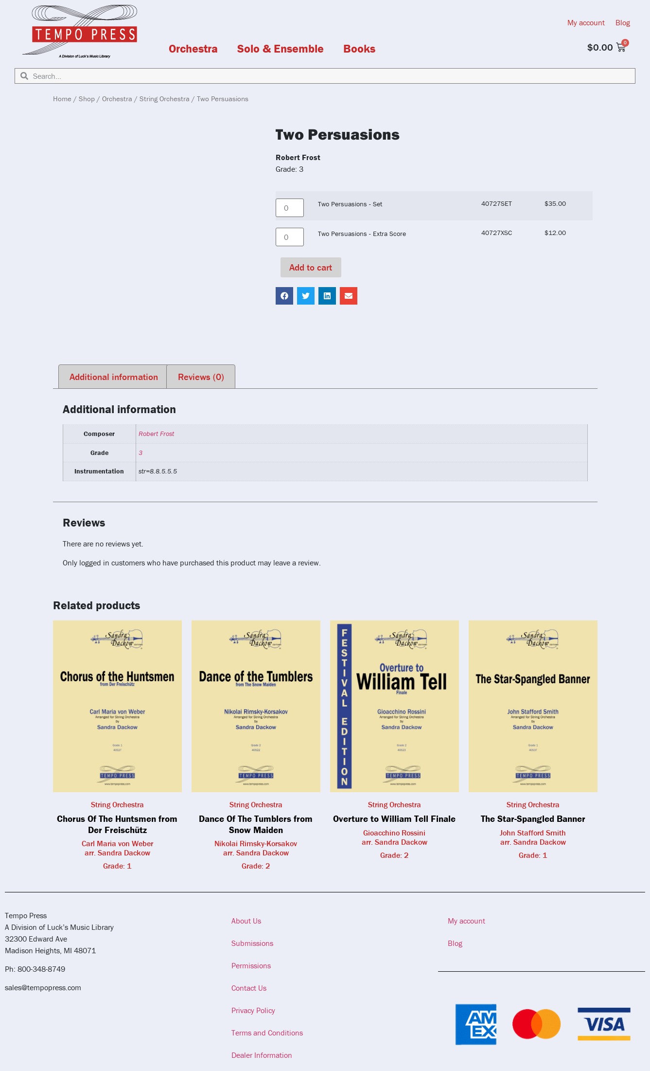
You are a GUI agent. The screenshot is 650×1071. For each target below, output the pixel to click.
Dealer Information (261, 1055)
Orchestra (193, 49)
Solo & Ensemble (280, 49)
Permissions (251, 965)
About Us (246, 921)
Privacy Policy (253, 1010)
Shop (87, 98)
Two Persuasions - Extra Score (362, 233)
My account (586, 22)
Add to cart (310, 267)
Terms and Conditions (267, 1032)
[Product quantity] (290, 208)
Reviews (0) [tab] (201, 376)
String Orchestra (165, 98)
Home (62, 98)
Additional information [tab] (114, 376)
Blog (622, 22)
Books (359, 49)
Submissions (252, 943)
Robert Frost (156, 433)
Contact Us (248, 988)
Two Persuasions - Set (350, 203)
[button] (284, 296)
